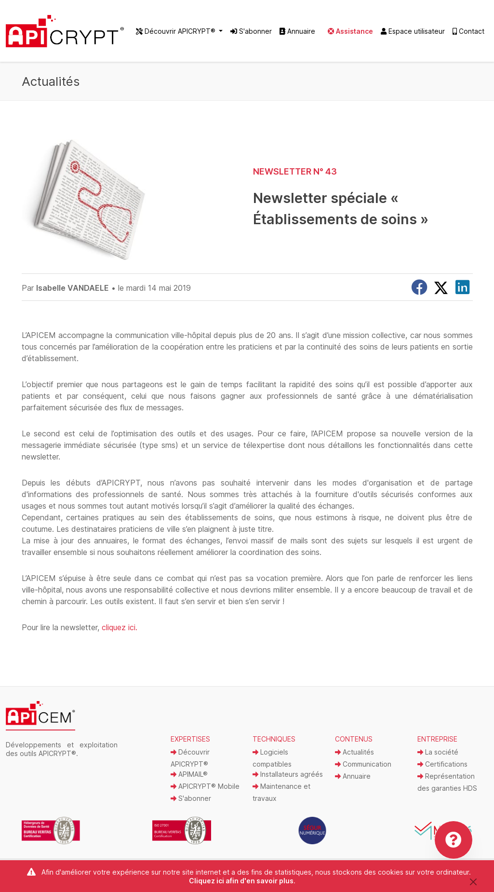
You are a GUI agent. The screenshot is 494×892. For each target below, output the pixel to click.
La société (437, 752)
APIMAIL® (189, 774)
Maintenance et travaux (281, 792)
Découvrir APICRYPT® (190, 758)
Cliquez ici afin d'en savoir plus (241, 881)
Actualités (354, 752)
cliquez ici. (119, 627)
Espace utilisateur (413, 31)
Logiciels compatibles (272, 758)
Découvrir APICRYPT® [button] (176, 31)
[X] (441, 288)
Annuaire (297, 31)
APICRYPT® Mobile (205, 786)
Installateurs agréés (288, 774)
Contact (468, 31)
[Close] (473, 882)
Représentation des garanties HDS (447, 782)
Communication (363, 764)
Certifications (442, 764)
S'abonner (251, 31)
